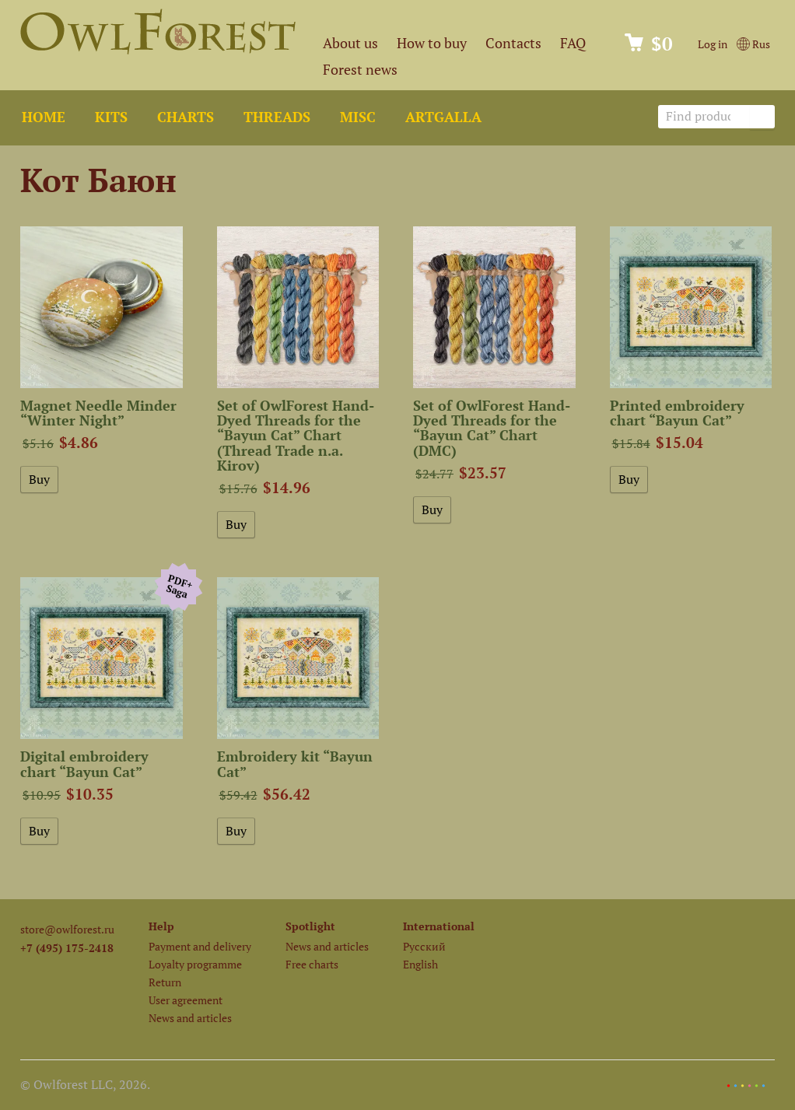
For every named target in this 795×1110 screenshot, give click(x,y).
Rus (753, 44)
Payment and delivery (200, 946)
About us (350, 43)
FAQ (573, 43)
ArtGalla (443, 117)
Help (161, 926)
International (439, 926)
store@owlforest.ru (67, 929)
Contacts (513, 43)
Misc (358, 117)
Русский (424, 946)
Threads (276, 117)
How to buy (432, 43)
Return (165, 982)
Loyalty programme (195, 964)
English (420, 964)
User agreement (185, 1000)
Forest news (360, 70)
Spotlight (310, 926)
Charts (185, 117)
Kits (111, 117)
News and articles (190, 1017)
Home (43, 117)
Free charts (311, 964)
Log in (712, 44)
